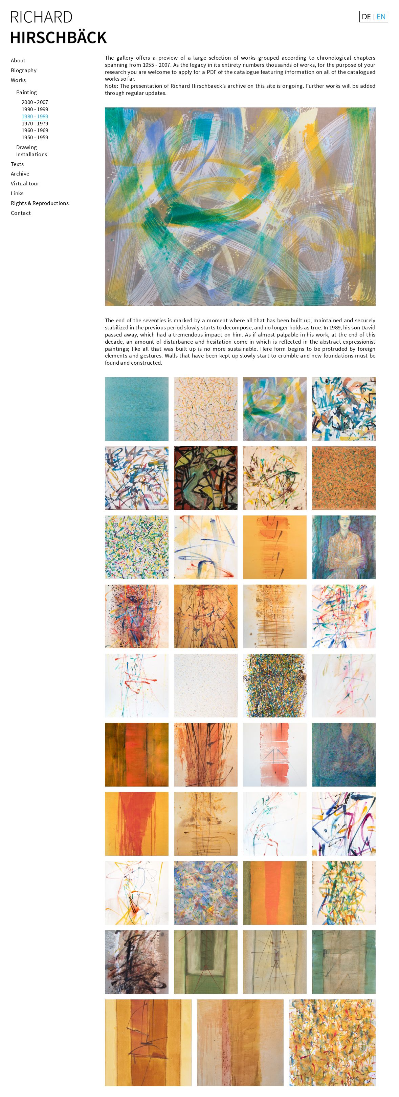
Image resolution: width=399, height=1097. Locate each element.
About (18, 60)
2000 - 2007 (35, 102)
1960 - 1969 (35, 130)
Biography (24, 70)
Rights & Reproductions (40, 203)
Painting (26, 92)
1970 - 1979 (35, 123)
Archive (20, 173)
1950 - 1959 (35, 137)
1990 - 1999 (35, 109)
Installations (31, 154)
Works (18, 80)
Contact (21, 213)
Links (17, 193)
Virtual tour (25, 183)
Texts (17, 164)
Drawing (26, 147)
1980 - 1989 (35, 116)
